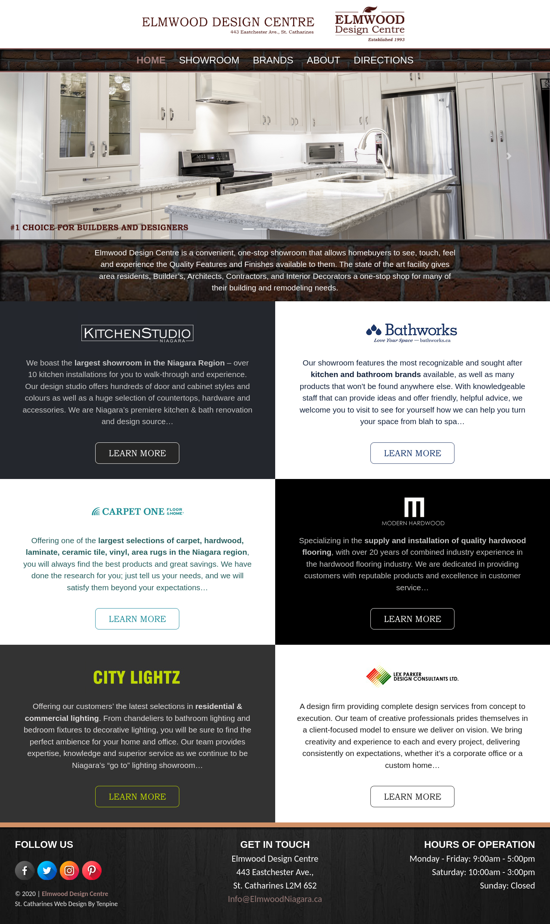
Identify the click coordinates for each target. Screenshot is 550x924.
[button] (41, 156)
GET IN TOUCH (275, 844)
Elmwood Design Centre (75, 894)
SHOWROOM (209, 60)
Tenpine (107, 904)
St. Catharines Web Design (51, 904)
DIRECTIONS (383, 60)
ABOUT (324, 60)
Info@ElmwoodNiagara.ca (275, 898)
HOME (150, 60)
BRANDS (273, 60)
